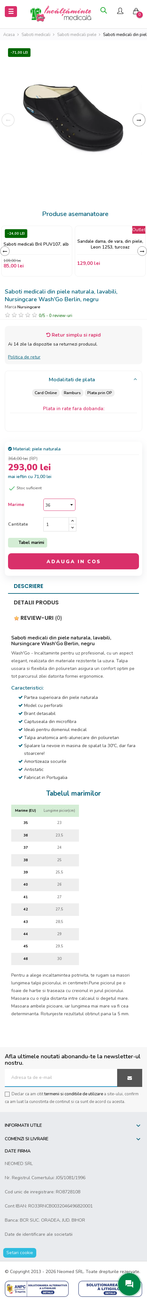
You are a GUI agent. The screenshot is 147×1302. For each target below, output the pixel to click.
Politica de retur (24, 357)
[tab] (73, 380)
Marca (10, 307)
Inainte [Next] (139, 119)
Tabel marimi (31, 543)
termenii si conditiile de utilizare (73, 1094)
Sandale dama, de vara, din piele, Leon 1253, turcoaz (110, 244)
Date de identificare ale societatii (39, 1234)
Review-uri (38, 618)
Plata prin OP (100, 392)
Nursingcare (28, 307)
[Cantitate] (56, 524)
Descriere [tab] (28, 586)
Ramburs (72, 392)
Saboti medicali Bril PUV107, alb (36, 244)
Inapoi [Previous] (8, 119)
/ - (55, 316)
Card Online (45, 392)
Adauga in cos (74, 561)
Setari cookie (19, 1253)
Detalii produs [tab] (36, 602)
